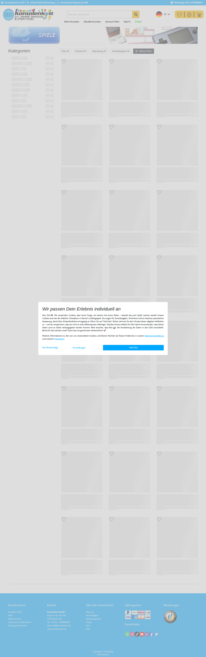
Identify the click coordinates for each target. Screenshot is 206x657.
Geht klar (133, 347)
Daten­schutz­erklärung (154, 336)
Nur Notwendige (50, 347)
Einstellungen (79, 347)
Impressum (59, 339)
